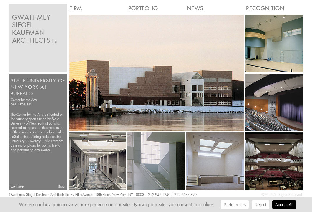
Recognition (265, 8)
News (195, 8)
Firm (75, 8)
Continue (17, 186)
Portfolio (143, 8)
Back (61, 186)
